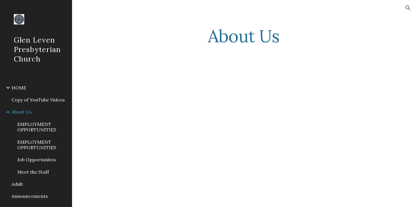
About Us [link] (22, 112)
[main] (243, 36)
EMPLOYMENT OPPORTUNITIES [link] (36, 127)
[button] (408, 8)
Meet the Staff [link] (33, 172)
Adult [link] (17, 184)
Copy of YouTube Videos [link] (38, 100)
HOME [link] (19, 88)
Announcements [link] (30, 196)
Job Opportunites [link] (36, 159)
